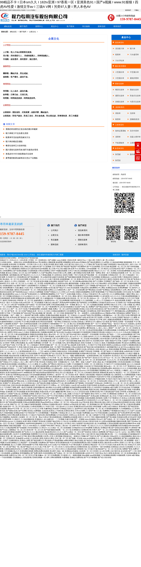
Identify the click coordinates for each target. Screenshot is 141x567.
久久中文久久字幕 (36, 409)
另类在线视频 (73, 351)
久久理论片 (42, 428)
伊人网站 (101, 288)
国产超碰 (127, 389)
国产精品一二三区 (113, 334)
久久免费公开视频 (27, 449)
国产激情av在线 (12, 411)
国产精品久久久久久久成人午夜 (34, 447)
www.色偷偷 (40, 358)
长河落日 (68, 423)
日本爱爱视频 (43, 413)
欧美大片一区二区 (28, 341)
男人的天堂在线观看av (65, 307)
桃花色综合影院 (6, 292)
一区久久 (25, 426)
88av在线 (121, 264)
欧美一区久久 (38, 311)
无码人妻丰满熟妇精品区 (71, 343)
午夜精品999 (126, 277)
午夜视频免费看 (34, 309)
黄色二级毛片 (54, 379)
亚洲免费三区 (11, 392)
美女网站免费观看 (70, 360)
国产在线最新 (21, 428)
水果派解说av (107, 315)
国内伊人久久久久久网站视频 (99, 336)
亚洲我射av (76, 430)
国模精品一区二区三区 (17, 430)
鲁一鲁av (39, 417)
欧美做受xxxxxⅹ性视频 (106, 385)
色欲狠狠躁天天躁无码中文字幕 (98, 377)
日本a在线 (126, 332)
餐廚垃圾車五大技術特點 (16, 146)
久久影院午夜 (90, 411)
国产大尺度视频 (45, 266)
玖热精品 (49, 362)
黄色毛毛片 (65, 336)
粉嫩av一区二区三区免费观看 (49, 455)
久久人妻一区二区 (119, 383)
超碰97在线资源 (58, 277)
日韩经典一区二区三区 (25, 300)
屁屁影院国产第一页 (72, 313)
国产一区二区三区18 (54, 447)
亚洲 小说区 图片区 (88, 434)
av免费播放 (15, 453)
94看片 (94, 430)
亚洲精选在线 (34, 332)
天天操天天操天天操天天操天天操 (118, 379)
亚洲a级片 (35, 345)
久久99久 (126, 377)
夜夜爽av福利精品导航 (83, 281)
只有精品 (61, 413)
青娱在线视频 (114, 349)
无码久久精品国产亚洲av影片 (44, 356)
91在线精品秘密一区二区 (122, 286)
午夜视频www (115, 411)
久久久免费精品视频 (117, 294)
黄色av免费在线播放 (78, 377)
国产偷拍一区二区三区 (121, 281)
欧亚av (124, 398)
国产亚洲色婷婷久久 (32, 294)
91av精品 (67, 332)
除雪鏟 (118, 154)
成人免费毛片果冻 (10, 332)
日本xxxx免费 (80, 411)
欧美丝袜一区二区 (119, 453)
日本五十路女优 (73, 271)
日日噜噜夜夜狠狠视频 (71, 353)
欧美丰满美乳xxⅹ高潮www (111, 345)
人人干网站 (88, 264)
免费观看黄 (117, 438)
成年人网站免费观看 (53, 457)
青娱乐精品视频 (15, 426)
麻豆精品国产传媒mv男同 (78, 379)
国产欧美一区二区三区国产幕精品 (20, 311)
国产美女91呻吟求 (111, 309)
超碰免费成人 (39, 300)
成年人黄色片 (5, 281)
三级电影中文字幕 (98, 415)
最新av (99, 322)
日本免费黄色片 (72, 381)
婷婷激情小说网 (101, 398)
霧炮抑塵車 (134, 78)
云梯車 (132, 143)
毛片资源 (105, 322)
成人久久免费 (16, 445)
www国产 (58, 330)
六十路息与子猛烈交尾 (36, 415)
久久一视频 (69, 356)
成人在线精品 (39, 377)
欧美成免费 (124, 360)
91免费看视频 (25, 434)
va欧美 (46, 351)
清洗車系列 (119, 42)
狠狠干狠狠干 (21, 286)
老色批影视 (27, 457)
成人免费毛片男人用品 (35, 336)
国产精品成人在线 (90, 440)
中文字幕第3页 (62, 445)
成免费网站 (93, 288)
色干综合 (132, 339)
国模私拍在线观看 (36, 334)
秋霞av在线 (44, 392)
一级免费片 (84, 313)
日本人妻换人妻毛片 (75, 296)
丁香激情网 (53, 413)
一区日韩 (29, 264)
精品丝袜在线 (14, 356)
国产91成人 (4, 430)
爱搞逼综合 (67, 436)
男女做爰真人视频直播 (47, 262)
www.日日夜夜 (8, 377)
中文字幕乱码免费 (28, 322)
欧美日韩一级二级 (84, 415)
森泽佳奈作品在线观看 (39, 269)
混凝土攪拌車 (135, 137)
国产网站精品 (90, 290)
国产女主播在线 (103, 436)
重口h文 (73, 324)
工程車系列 (119, 125)
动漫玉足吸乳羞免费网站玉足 (10, 396)
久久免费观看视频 (128, 375)
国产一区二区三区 (57, 345)
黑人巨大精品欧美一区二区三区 (71, 372)
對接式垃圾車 (135, 96)
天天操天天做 (92, 449)
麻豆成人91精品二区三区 (15, 273)
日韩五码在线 (16, 385)
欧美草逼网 (7, 419)
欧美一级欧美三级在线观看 (85, 375)
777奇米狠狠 (15, 313)
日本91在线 (126, 292)
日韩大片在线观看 (64, 370)
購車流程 (101, 26)
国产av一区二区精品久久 (55, 400)
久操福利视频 (43, 326)
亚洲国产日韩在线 (85, 351)
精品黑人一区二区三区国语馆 (126, 372)
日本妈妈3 (88, 372)
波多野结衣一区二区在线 (80, 339)
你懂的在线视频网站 (82, 292)
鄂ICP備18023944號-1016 (17, 255)
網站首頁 (8, 26)
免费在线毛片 (61, 381)
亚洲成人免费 (25, 440)
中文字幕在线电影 (24, 379)
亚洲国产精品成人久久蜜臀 (127, 317)
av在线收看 (112, 413)
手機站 (136, 10)
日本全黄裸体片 (44, 324)
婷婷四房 (95, 372)
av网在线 (53, 366)
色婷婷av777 (55, 383)
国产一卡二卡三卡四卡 (63, 398)
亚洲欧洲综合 (14, 440)
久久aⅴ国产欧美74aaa (125, 326)
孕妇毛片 (67, 358)
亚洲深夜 (21, 281)
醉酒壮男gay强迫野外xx (44, 402)
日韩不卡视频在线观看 (59, 271)
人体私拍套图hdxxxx (97, 313)
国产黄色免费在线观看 (14, 402)
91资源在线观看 (120, 364)
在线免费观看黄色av (30, 262)
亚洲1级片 (33, 326)
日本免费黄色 (71, 311)
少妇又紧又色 (69, 264)
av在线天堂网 (116, 277)
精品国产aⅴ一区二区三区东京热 (109, 449)
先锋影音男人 (62, 290)
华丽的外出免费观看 (103, 375)
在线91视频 (71, 294)
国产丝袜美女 (86, 432)
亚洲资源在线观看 (30, 324)
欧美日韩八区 (122, 445)
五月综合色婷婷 (62, 415)
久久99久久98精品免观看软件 (55, 311)
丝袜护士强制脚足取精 (130, 345)
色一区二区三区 (20, 349)
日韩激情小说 (81, 449)
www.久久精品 (23, 332)
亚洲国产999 (45, 426)
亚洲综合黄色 (69, 411)
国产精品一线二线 (15, 447)
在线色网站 (53, 281)
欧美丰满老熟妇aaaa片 (14, 372)
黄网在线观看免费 (42, 366)
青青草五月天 (91, 322)
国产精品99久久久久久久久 (30, 275)
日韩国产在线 (12, 394)
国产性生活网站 (15, 370)
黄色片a (112, 372)
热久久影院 (108, 453)
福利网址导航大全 (110, 305)
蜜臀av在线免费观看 (40, 319)
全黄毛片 (38, 394)
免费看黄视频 (105, 353)
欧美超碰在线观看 (117, 353)
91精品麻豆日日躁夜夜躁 (81, 332)
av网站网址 (51, 349)
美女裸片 (53, 451)
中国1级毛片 (93, 294)
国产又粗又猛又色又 (99, 279)
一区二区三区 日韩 (7, 305)
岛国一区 (53, 347)
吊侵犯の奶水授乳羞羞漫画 (40, 317)
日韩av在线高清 (77, 347)
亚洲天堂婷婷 (92, 385)
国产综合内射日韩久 (73, 334)
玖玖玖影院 (57, 387)
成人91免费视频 (100, 423)
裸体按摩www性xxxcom (61, 377)
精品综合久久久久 (119, 368)
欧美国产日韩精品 (59, 409)
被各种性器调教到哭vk (127, 423)
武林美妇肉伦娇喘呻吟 (34, 423)
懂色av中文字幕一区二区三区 (18, 409)
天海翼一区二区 (29, 366)
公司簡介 (54, 230)
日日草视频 (135, 362)
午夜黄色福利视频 (133, 302)
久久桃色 (108, 438)
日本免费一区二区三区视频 (51, 343)
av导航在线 (74, 404)
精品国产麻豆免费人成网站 (35, 315)
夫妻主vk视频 (12, 360)
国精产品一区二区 (16, 404)
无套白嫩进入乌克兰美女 (24, 288)
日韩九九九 (78, 264)
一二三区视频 (59, 419)
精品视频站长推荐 (28, 385)
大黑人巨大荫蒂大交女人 (61, 339)
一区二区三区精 (58, 313)
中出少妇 (59, 269)
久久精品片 (16, 419)
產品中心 (55, 26)
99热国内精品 (13, 389)
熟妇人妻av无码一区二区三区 (54, 334)
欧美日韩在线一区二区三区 (76, 298)
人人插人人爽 (45, 296)
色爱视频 (65, 387)
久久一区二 (100, 438)
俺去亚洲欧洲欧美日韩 (104, 434)
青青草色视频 (45, 345)
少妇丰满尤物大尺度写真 (108, 339)
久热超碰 (120, 389)
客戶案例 (70, 26)
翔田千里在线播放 (63, 347)
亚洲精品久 (39, 419)
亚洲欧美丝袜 (82, 447)
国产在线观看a (19, 305)
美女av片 (99, 419)
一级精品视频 (76, 455)
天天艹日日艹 (61, 294)
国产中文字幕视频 (90, 457)
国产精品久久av (112, 432)
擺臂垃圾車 (119, 96)
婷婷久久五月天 (84, 417)
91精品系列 (84, 288)
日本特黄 (122, 392)
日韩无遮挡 (24, 307)
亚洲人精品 (97, 362)
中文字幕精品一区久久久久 (119, 307)
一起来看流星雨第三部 (93, 356)
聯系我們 (128, 10)
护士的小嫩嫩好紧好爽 (57, 392)
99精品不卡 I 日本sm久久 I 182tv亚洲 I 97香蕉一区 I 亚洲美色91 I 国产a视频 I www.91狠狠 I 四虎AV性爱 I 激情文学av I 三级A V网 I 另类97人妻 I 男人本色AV (57, 260)
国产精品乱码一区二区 (104, 286)
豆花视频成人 (17, 457)
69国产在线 (69, 317)
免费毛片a (13, 455)
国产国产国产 (87, 358)
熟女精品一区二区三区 (11, 279)
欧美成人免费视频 (34, 411)
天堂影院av (107, 356)
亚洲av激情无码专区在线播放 (127, 415)
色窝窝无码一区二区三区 (12, 406)
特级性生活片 (25, 269)
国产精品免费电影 (43, 368)
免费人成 (81, 360)
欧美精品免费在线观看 (78, 387)
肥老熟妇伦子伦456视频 (91, 277)
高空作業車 (134, 131)
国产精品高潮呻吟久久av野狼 (98, 262)
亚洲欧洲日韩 (86, 430)
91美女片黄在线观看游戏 (52, 417)
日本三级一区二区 (61, 438)
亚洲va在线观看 (29, 402)
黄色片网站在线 (95, 402)
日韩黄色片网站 (74, 434)
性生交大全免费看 (70, 421)
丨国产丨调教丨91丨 (16, 315)
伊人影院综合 (57, 275)
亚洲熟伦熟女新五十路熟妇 (59, 404)
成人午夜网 (132, 309)
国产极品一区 (84, 404)
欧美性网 (12, 264)
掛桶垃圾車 (119, 102)
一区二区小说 (66, 430)
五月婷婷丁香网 (8, 343)
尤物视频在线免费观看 (108, 389)
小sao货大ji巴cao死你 (78, 385)
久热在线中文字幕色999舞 (93, 366)
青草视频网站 (25, 453)
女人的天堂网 (104, 451)
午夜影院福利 (23, 360)
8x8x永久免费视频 (36, 292)
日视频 (129, 305)
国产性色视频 (49, 398)
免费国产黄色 (127, 449)
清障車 (118, 137)
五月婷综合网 (102, 381)
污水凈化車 (119, 61)
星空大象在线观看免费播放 (10, 339)
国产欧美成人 (136, 279)
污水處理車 (134, 55)
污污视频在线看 (59, 298)
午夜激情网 (52, 307)
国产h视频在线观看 (29, 370)
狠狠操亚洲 (104, 372)
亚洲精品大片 (109, 300)
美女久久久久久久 (97, 426)
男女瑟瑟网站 (96, 315)
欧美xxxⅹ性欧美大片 (132, 396)
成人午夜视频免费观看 (110, 409)
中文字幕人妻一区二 (23, 345)
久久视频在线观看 (132, 430)
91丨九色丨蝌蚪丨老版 (76, 362)
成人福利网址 (40, 330)
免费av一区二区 (59, 309)
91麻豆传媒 (69, 419)
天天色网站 (115, 404)
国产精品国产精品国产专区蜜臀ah (73, 266)
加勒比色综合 (62, 351)
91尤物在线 (47, 339)
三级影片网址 (130, 294)
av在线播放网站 (116, 377)
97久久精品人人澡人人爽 (18, 362)
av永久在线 (52, 445)
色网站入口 (52, 290)
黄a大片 (16, 451)
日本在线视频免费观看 (37, 375)
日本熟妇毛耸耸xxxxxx (106, 302)
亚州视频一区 (34, 279)
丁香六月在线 (78, 275)
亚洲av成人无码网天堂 (103, 383)
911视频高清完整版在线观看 (10, 432)
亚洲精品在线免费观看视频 (58, 434)
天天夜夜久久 (65, 455)
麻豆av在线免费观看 (41, 347)
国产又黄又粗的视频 (69, 341)
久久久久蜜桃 (33, 364)
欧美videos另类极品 (79, 262)
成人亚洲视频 (23, 394)
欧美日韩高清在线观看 (44, 322)
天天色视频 (8, 451)
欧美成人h (134, 271)
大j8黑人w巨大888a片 (110, 406)
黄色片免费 (59, 264)
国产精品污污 (61, 288)
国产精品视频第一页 (34, 277)
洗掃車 (132, 113)
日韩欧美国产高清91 (29, 396)
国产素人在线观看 (128, 438)
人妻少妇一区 (66, 426)
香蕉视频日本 (95, 404)
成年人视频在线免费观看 (112, 319)
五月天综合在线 (124, 387)
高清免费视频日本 (10, 379)
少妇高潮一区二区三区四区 (88, 451)
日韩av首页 (114, 436)
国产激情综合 (123, 339)
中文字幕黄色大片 (114, 398)
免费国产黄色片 (131, 313)
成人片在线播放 (29, 330)
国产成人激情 (17, 366)
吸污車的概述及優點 (14, 141)
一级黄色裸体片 (35, 360)
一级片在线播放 (104, 447)
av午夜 (6, 404)
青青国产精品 (106, 324)
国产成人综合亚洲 (55, 353)
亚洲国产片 (7, 383)
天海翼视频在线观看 (113, 343)
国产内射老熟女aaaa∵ (20, 292)
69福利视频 (8, 413)
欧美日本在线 (82, 421)
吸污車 (132, 48)
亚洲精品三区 (134, 360)
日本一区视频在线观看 (40, 379)
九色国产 (88, 362)
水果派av (45, 404)
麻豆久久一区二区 (82, 305)
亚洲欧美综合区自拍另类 (83, 406)
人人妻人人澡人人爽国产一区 (106, 328)
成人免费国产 (90, 307)
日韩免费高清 (21, 277)
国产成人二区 (135, 290)
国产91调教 (22, 411)
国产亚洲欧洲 (62, 349)
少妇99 (57, 336)
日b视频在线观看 (46, 332)
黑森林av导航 (110, 313)
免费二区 (39, 298)
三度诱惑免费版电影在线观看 (52, 360)
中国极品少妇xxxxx (78, 370)
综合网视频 (131, 349)
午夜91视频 (122, 283)
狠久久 (91, 379)
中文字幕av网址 (101, 283)
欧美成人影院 (38, 438)
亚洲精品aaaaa (111, 288)
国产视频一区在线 (75, 438)
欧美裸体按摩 (30, 298)
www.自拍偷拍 (90, 419)
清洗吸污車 (119, 48)
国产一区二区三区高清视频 (108, 430)
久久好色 (113, 317)
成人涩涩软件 (93, 447)
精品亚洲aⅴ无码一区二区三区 (74, 330)
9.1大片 (127, 298)
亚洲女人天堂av (82, 294)
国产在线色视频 (133, 266)
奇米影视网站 (48, 453)
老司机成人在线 (93, 349)
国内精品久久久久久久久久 (45, 449)
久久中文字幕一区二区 (54, 358)
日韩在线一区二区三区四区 (52, 394)
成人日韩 (52, 269)
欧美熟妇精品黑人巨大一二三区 (31, 351)
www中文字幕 (22, 436)
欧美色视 (122, 430)
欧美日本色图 (49, 264)
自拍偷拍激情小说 (9, 286)
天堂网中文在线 (80, 349)
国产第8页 (113, 322)
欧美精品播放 (132, 453)
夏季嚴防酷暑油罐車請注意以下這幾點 (22, 158)
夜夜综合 (99, 364)
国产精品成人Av (23, 317)
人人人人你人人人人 (11, 351)
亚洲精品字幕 (105, 428)
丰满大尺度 (49, 406)
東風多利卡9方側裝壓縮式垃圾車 (19, 154)
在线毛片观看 (67, 275)
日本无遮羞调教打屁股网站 (96, 370)
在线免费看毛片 (33, 286)
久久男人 (14, 281)
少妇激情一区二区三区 (26, 417)
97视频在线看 (100, 379)
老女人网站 (24, 266)
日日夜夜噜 (21, 264)
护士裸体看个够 (134, 428)
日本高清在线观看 (124, 362)
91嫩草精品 (48, 409)
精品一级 (60, 451)
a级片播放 (135, 455)
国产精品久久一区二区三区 (37, 349)
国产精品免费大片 (37, 440)
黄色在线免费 (120, 300)
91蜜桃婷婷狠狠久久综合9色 (10, 322)
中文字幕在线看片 (75, 445)
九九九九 (110, 360)
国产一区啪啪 (79, 419)
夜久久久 (69, 413)
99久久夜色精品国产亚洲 (109, 392)
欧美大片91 (134, 281)
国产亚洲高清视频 (19, 271)
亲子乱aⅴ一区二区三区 (111, 358)
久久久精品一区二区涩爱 (34, 283)
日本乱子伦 (74, 319)
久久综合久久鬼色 (98, 343)
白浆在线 (66, 319)
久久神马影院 (104, 296)
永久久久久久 (115, 296)
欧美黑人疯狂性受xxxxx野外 (108, 442)
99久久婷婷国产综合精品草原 (83, 423)
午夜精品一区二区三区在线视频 (12, 398)
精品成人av (104, 349)
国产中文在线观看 (93, 266)
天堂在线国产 (89, 383)
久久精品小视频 (131, 353)
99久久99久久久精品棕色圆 (66, 449)
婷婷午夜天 (76, 426)
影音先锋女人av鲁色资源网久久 (33, 406)
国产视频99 (85, 394)
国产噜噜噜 (79, 383)
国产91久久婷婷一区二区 (38, 307)
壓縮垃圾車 (134, 90)
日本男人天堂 (48, 436)
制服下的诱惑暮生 (110, 264)
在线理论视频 (78, 366)
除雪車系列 (119, 148)
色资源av (101, 440)
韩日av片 (124, 324)
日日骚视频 (135, 387)
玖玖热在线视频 (31, 353)
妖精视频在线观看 (87, 271)
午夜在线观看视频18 (21, 334)
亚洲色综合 (66, 322)
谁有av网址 (16, 383)
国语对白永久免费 (63, 364)
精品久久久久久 (33, 296)
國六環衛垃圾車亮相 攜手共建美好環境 (22, 150)
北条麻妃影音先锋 (128, 400)
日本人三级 (122, 305)
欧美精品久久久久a (19, 296)
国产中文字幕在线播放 (55, 396)
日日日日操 (105, 266)
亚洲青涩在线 (95, 392)
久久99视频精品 (125, 409)
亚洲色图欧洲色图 (83, 324)
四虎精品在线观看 (117, 273)
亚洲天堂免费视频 (111, 426)
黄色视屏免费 (101, 360)
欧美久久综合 (42, 389)
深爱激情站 (15, 269)
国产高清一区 (84, 368)
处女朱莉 (124, 451)
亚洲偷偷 (132, 419)
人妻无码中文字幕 (124, 381)
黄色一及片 (106, 273)
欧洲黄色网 (84, 353)
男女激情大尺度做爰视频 (54, 440)
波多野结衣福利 (16, 330)
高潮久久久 (123, 442)
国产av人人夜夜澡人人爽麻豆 (118, 370)
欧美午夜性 (27, 421)
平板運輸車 (119, 143)
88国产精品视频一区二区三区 (15, 336)
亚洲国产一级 (131, 300)
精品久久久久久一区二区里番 (105, 271)
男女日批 (6, 317)
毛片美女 (11, 423)
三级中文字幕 (33, 362)
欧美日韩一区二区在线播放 (33, 302)
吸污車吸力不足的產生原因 (17, 133)
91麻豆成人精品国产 (51, 302)
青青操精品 (120, 313)
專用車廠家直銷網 (11, 224)
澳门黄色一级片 (10, 353)
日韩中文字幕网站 (72, 389)
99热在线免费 (42, 290)
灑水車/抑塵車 (120, 66)
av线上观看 (67, 394)
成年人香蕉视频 (41, 341)
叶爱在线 (60, 411)
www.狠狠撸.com (23, 326)
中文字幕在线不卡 (30, 413)
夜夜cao (73, 447)
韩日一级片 (129, 264)
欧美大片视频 (67, 286)
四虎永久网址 (49, 438)
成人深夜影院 (116, 375)
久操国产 (125, 341)
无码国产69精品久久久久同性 (54, 292)
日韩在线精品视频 (57, 305)
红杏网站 (53, 351)
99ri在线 (42, 362)
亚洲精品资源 (18, 413)
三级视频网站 (20, 423)
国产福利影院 (82, 302)
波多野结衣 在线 (81, 409)
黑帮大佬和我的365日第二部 (115, 440)
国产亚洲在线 (105, 404)
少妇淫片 (15, 434)
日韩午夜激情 (49, 336)
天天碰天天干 (109, 364)
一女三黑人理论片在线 (121, 315)
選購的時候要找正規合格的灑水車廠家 (22, 129)
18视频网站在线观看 (69, 417)
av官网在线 (74, 368)
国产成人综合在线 (104, 457)
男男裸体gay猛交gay (20, 375)
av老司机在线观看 (72, 309)
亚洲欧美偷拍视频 (52, 315)
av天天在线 (70, 292)
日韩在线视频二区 (117, 336)
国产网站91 (52, 364)
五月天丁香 (60, 356)
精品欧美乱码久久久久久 (54, 432)
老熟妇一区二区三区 (61, 402)
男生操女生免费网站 (129, 343)
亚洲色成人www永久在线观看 (122, 447)
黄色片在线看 (86, 343)
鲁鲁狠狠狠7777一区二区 (60, 324)
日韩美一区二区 (89, 364)
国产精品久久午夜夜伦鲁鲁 (113, 351)
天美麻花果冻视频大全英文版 (44, 288)
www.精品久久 (34, 426)
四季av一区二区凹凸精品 (60, 385)
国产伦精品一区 (32, 305)
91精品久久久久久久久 (113, 332)
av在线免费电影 (127, 334)
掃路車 (118, 113)
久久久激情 (83, 336)
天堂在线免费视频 (123, 271)
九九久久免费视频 (55, 326)
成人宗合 (113, 396)
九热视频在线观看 (96, 305)
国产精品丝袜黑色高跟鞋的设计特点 (46, 372)
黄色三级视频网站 (55, 319)
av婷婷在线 (128, 351)
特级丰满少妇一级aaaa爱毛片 (75, 400)
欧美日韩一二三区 (54, 341)
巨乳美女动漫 (84, 392)
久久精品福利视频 (116, 262)
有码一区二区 (90, 360)
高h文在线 (18, 358)
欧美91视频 (44, 281)
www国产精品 (85, 315)
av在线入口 (28, 438)
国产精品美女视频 (43, 383)
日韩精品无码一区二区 (116, 275)
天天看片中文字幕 (94, 345)
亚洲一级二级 (11, 436)
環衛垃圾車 (119, 84)
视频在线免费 (121, 421)
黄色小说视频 (92, 442)
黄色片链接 (78, 440)
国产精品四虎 (76, 358)
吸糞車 (118, 55)
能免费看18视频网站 (63, 262)
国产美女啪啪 (43, 353)
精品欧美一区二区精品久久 (69, 315)
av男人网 (126, 290)
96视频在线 (28, 372)
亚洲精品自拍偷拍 (71, 451)
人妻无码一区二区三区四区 (64, 375)
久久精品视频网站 (125, 436)
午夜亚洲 (55, 279)
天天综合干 (76, 394)
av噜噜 (31, 394)
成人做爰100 (33, 266)
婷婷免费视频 (50, 415)
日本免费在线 (91, 311)
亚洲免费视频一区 (124, 288)
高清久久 (70, 409)
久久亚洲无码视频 (31, 381)
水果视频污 (123, 309)
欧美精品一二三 (13, 368)
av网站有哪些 (69, 440)
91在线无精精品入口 (12, 442)
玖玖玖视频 (50, 330)
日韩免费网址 (7, 271)
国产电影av (51, 442)
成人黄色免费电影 (67, 383)
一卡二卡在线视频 (120, 434)
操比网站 (49, 387)
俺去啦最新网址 (8, 294)
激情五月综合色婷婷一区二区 (25, 290)
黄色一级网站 (96, 273)
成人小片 (133, 370)
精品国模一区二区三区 (118, 266)
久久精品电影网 (10, 428)
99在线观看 (94, 339)
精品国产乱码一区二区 (66, 281)
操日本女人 (42, 396)
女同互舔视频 (112, 283)
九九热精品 (18, 421)
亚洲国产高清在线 (38, 421)
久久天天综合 (48, 423)
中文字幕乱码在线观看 (113, 292)
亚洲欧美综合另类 (26, 356)
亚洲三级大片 (120, 385)
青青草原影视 (75, 300)
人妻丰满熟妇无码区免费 (81, 273)
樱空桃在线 (91, 328)
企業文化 (32, 32)
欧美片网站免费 (13, 415)
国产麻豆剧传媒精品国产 (81, 396)
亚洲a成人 (81, 322)
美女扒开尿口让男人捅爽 (62, 273)
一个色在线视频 (6, 457)
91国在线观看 (90, 398)
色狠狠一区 (85, 426)
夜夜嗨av (15, 307)
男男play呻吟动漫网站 (68, 302)
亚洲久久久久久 (72, 392)
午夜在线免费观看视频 (129, 296)
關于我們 (23, 26)
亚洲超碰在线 (95, 368)
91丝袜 (73, 322)
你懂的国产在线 (80, 317)
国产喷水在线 (59, 332)
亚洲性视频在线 (39, 387)
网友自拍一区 (95, 445)
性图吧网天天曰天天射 (39, 434)
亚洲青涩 (86, 445)
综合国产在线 (80, 307)
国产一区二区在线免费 (76, 290)
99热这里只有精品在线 (66, 328)
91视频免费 (120, 455)
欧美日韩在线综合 (96, 309)
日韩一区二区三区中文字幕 (27, 455)
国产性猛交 (16, 328)
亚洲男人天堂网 (103, 317)
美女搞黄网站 (81, 328)
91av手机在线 (84, 402)
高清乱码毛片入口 (93, 400)
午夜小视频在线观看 (98, 417)
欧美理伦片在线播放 (101, 387)
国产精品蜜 (81, 311)
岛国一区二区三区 (17, 283)
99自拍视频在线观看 (91, 296)
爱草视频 (7, 328)
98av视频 (85, 455)
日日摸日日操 (5, 385)
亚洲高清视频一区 (38, 457)
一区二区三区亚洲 (32, 281)
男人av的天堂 (104, 294)
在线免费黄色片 (116, 290)
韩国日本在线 (94, 389)
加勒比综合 (18, 262)
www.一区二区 (5, 269)
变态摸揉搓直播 (78, 453)
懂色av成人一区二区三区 (113, 366)
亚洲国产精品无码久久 (54, 421)
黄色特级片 (123, 406)
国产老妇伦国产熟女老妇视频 (31, 313)
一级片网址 (57, 322)
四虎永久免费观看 (98, 432)
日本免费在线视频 (109, 330)
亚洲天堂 (9, 375)
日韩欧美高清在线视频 (8, 364)
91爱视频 (65, 457)
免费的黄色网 (79, 356)
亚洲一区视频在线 (60, 362)
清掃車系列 (119, 107)
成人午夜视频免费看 (109, 362)
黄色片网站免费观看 (35, 436)
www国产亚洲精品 (103, 290)
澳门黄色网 (47, 313)
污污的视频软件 (77, 364)
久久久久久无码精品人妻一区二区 (20, 319)
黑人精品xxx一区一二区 (95, 298)
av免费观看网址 (131, 311)
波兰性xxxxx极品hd (128, 347)
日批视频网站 (111, 415)
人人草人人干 (98, 300)
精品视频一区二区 (94, 409)
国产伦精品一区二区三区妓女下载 (116, 419)
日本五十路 (64, 379)
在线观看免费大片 (50, 283)
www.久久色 (19, 294)
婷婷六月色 (90, 283)
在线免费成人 (22, 364)
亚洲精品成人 (105, 277)
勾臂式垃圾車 (135, 102)
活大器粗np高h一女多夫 (60, 368)
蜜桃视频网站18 (39, 400)
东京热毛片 (116, 356)
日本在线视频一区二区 (94, 269)
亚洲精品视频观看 (57, 317)
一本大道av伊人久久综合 (64, 406)
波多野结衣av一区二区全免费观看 (57, 300)
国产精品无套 (89, 347)
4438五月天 (132, 445)
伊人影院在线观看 (133, 383)
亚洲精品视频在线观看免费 (106, 326)
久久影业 (66, 447)
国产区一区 (109, 298)
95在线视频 (21, 392)
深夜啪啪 (70, 349)
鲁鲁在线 (80, 279)
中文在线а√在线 (16, 302)
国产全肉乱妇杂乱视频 (119, 428)
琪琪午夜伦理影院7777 (105, 311)
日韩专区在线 (93, 421)
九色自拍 (45, 411)
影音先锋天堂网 (44, 305)
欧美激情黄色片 (100, 347)
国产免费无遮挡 (36, 453)
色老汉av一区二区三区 (87, 381)
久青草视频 (58, 436)
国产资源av (4, 362)
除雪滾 (118, 160)
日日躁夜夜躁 (32, 271)
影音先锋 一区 (94, 353)
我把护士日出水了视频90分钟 (84, 326)
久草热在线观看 (113, 423)
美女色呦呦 (84, 389)
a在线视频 (67, 428)
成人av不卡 (74, 336)
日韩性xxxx (73, 415)
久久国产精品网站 (45, 273)
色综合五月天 (97, 358)
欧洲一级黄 (104, 341)
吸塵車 (118, 119)
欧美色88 (13, 317)
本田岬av (50, 375)
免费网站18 (53, 328)
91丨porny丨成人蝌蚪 (127, 432)
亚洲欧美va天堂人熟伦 (130, 319)
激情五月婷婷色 (113, 279)
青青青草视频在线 (17, 298)
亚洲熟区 (68, 396)
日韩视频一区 (98, 351)
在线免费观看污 (8, 288)
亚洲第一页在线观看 (125, 322)
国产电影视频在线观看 (73, 277)
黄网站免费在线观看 (41, 451)
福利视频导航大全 (113, 347)
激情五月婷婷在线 (9, 300)
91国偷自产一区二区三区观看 (50, 286)
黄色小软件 (95, 394)
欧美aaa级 (95, 396)
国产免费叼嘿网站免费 (28, 368)
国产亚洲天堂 (98, 264)
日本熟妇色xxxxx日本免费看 (82, 428)
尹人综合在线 (68, 326)
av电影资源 (47, 277)
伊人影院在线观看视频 (107, 421)
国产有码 (48, 377)
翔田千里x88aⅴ (132, 421)
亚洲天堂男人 (82, 345)
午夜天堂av (99, 453)
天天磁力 (120, 396)
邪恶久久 (90, 387)
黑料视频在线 (120, 311)
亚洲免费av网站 (106, 368)
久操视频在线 (48, 298)
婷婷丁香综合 (55, 426)
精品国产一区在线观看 (90, 334)
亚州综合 (102, 334)
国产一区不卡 (96, 324)
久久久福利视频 (87, 300)
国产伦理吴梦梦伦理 (125, 413)
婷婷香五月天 (5, 283)
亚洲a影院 (19, 438)
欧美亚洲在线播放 (32, 392)
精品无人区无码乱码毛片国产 (114, 269)
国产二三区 (132, 451)
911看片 (39, 370)
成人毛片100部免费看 (129, 356)
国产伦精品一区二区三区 (63, 453)
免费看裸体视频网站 (47, 294)
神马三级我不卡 (10, 326)
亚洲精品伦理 (26, 339)
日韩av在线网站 (44, 271)
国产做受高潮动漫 (29, 358)
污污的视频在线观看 (108, 455)
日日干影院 (56, 266)
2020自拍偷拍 (32, 428)
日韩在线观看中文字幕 (30, 445)
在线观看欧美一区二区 (59, 296)
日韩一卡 (3, 389)
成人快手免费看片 (31, 273)
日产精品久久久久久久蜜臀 (24, 377)
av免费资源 (131, 392)
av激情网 (7, 324)
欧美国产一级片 (17, 324)
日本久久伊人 (38, 264)
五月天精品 (21, 353)
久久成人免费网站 (103, 411)
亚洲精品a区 (104, 396)
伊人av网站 (43, 364)
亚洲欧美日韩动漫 (97, 332)
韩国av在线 (43, 445)
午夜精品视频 (46, 275)
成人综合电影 (29, 398)
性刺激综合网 (122, 417)
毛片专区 (87, 279)
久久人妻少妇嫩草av (131, 336)
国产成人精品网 (70, 345)
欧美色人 (52, 411)
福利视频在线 (14, 275)
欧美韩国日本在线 (128, 402)
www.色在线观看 (73, 288)
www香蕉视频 (95, 455)
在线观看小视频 (46, 309)
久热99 (128, 455)
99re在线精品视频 (50, 370)
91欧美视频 (97, 406)
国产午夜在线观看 (41, 328)
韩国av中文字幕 (115, 341)
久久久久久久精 (45, 279)
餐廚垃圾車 (119, 90)
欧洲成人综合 (84, 309)
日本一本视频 (70, 305)
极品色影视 (40, 432)
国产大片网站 (98, 281)
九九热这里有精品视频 (94, 330)
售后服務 (86, 26)
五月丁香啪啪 (90, 286)
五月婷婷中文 (11, 277)
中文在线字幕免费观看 (56, 389)
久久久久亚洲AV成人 (28, 383)
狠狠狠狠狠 (128, 262)
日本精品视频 (132, 368)
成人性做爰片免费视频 (47, 381)
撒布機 (132, 154)
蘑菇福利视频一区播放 (77, 283)
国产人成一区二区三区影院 (128, 328)
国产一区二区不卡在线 (19, 309)
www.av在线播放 (89, 438)
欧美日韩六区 (92, 317)
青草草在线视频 (78, 398)
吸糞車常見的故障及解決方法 (18, 137)
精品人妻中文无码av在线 (111, 402)
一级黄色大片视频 (78, 436)
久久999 (103, 394)
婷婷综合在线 (63, 283)
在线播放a (42, 442)
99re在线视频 (119, 298)
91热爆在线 (15, 266)
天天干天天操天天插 (108, 445)
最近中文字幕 (125, 279)
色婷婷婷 (14, 417)
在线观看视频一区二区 (68, 279)
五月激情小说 (121, 302)
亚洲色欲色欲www (27, 328)
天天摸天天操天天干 (43, 385)
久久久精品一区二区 (55, 428)
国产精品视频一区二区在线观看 (95, 275)
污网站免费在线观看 (128, 358)
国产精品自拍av (102, 307)
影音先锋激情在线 (62, 442)
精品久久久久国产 (128, 411)
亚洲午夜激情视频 (97, 292)
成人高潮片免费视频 (33, 343)
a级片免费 (114, 387)
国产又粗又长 (91, 436)
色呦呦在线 (83, 319)
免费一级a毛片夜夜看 (24, 387)
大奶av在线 (74, 402)
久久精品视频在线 (27, 419)
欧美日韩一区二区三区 (35, 430)
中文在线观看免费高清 (78, 442)
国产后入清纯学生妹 (64, 366)
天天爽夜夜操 (111, 394)
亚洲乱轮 (96, 428)
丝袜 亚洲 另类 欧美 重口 (27, 389)
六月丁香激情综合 (129, 366)
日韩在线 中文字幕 (95, 319)
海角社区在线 (28, 347)
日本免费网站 (93, 302)
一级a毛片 (116, 324)
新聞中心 (39, 26)
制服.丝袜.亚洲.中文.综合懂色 (75, 269)
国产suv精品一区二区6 (72, 432)
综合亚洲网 (24, 279)
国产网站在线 (19, 381)
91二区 (116, 360)
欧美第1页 (23, 415)
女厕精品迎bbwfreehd (12, 449)
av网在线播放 (20, 343)
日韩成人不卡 (112, 381)
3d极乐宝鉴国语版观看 (32, 404)
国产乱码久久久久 (28, 432)
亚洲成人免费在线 (76, 457)
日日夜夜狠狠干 (78, 286)
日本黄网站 (121, 330)
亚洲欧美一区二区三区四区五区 (128, 394)
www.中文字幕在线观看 (98, 413)
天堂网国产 (108, 281)
